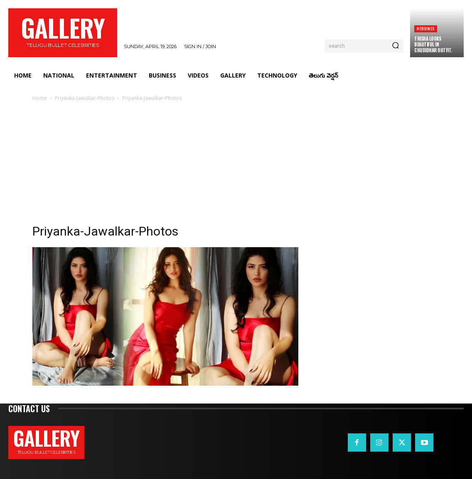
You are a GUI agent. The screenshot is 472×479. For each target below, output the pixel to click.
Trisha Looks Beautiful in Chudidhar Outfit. (433, 44)
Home (39, 98)
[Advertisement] (236, 165)
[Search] (395, 46)
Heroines (426, 28)
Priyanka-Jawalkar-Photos (84, 98)
